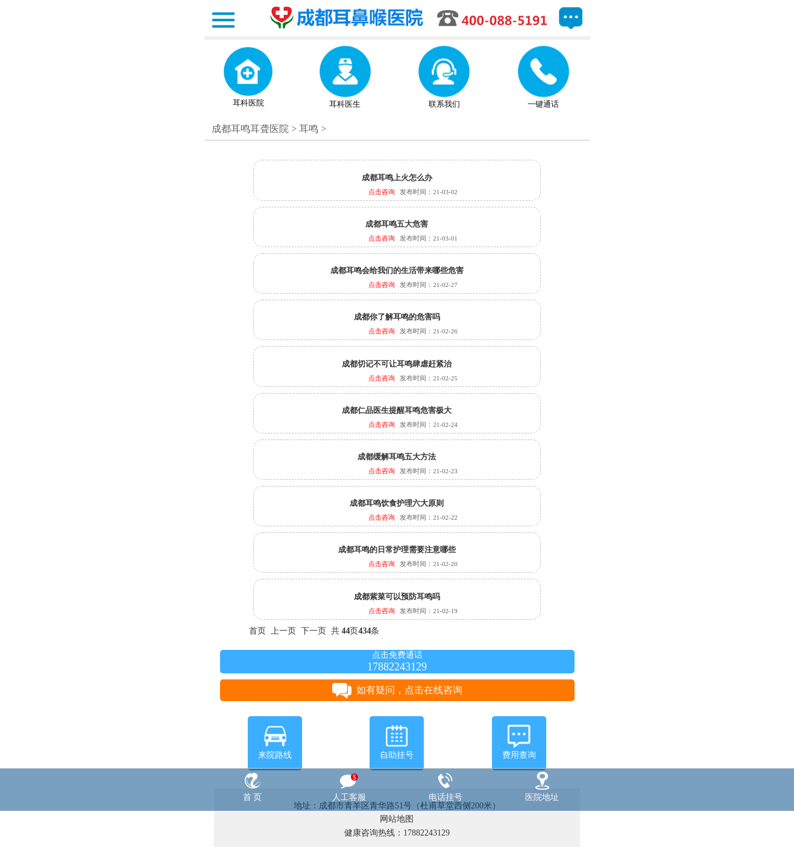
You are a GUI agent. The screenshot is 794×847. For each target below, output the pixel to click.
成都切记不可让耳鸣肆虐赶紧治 (397, 363)
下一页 (313, 630)
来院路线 (275, 742)
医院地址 (542, 787)
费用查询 (519, 742)
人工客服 (349, 787)
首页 (257, 630)
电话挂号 (445, 787)
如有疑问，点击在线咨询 (397, 690)
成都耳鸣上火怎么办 (397, 177)
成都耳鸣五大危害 (396, 223)
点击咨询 (381, 191)
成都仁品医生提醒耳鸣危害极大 (397, 410)
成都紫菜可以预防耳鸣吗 (397, 596)
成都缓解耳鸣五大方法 (397, 456)
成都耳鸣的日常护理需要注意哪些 (397, 549)
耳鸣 (308, 129)
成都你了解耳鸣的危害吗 (397, 316)
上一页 (283, 630)
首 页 (252, 787)
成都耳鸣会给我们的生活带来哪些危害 (397, 270)
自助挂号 (397, 742)
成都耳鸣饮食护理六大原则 (397, 503)
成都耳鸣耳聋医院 (250, 129)
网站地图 (397, 818)
